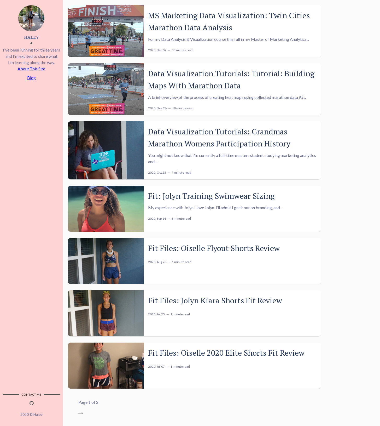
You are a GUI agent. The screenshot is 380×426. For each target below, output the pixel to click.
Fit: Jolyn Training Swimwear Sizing (211, 196)
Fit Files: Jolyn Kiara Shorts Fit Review (215, 300)
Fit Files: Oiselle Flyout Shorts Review (214, 248)
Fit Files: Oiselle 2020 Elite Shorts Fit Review (226, 353)
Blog (31, 77)
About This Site (31, 68)
